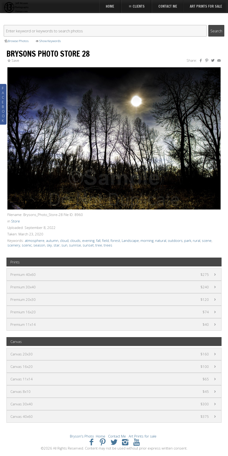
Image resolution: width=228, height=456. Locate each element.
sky (49, 245)
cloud (64, 240)
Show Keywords (48, 41)
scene (207, 240)
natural (160, 240)
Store (15, 221)
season (39, 245)
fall (98, 240)
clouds (75, 240)
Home (100, 436)
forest (115, 240)
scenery (13, 245)
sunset (88, 245)
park (187, 240)
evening (88, 240)
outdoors (175, 240)
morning (147, 240)
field (105, 240)
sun (64, 245)
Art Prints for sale (142, 436)
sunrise (75, 245)
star (56, 245)
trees (108, 245)
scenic (27, 245)
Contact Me (117, 436)
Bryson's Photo (82, 436)
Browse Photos (16, 41)
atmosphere (34, 240)
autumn (52, 240)
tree (98, 245)
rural (196, 240)
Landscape (130, 240)
